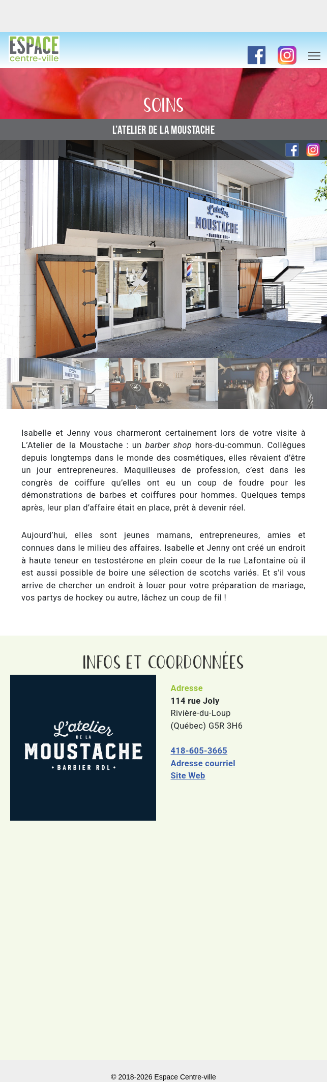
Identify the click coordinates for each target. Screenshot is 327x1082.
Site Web (188, 775)
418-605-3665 (199, 751)
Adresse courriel (203, 763)
